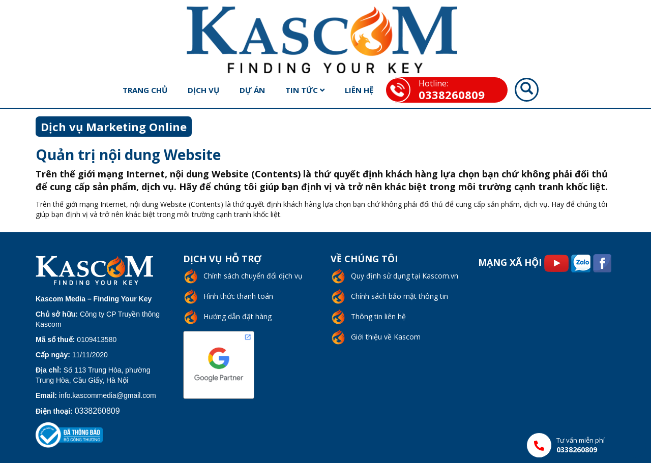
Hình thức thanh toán (238, 296)
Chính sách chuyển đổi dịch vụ (253, 276)
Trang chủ (145, 90)
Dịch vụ (203, 90)
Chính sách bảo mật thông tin (399, 296)
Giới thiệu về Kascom (386, 337)
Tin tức (304, 90)
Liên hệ (359, 90)
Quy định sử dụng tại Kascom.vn (404, 276)
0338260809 (452, 94)
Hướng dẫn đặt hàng (237, 316)
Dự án (252, 90)
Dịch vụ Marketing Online (114, 126)
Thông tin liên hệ (378, 316)
